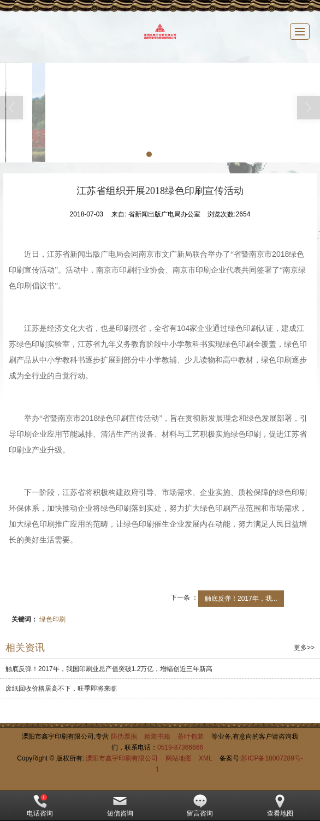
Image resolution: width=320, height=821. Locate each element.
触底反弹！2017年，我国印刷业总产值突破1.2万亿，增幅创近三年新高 (108, 669)
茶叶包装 (190, 736)
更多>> (304, 647)
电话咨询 (40, 805)
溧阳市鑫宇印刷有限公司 (122, 758)
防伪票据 (124, 736)
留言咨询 (200, 805)
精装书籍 (157, 736)
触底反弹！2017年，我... (241, 598)
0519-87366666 (180, 747)
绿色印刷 (52, 619)
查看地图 (280, 805)
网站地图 (178, 758)
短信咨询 (120, 805)
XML (205, 758)
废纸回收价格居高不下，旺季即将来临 (61, 688)
